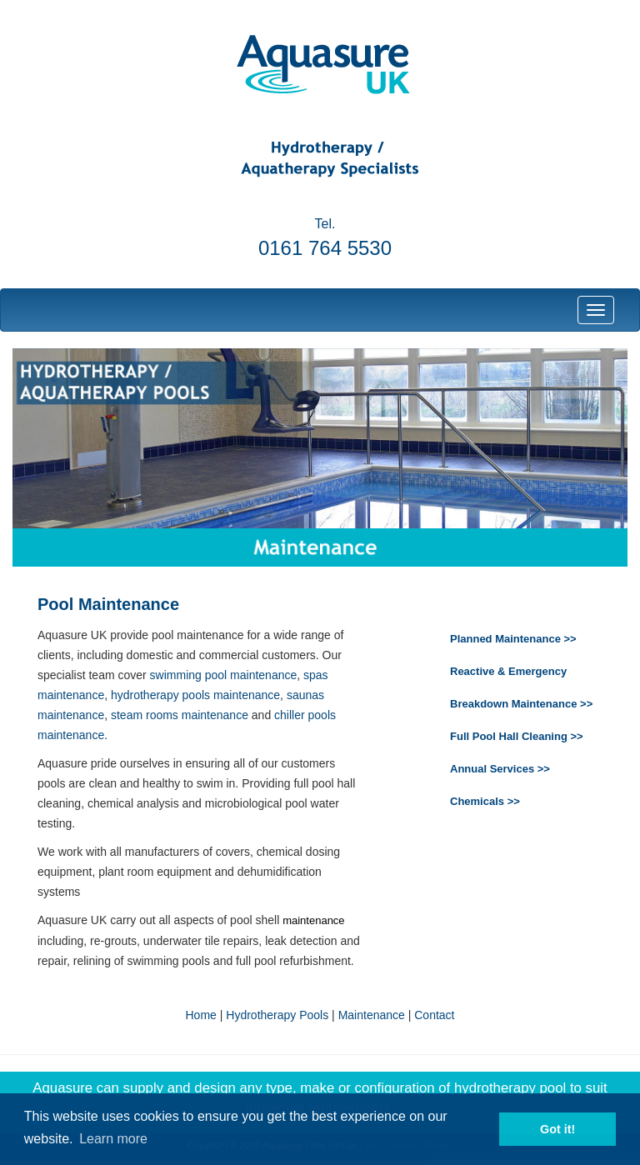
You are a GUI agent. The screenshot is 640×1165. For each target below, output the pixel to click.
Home (201, 1015)
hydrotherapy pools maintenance (195, 695)
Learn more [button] (113, 1139)
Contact (434, 1015)
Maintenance (371, 1015)
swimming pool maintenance (224, 675)
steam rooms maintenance (179, 715)
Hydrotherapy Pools (277, 1015)
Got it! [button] (557, 1129)
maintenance (313, 920)
